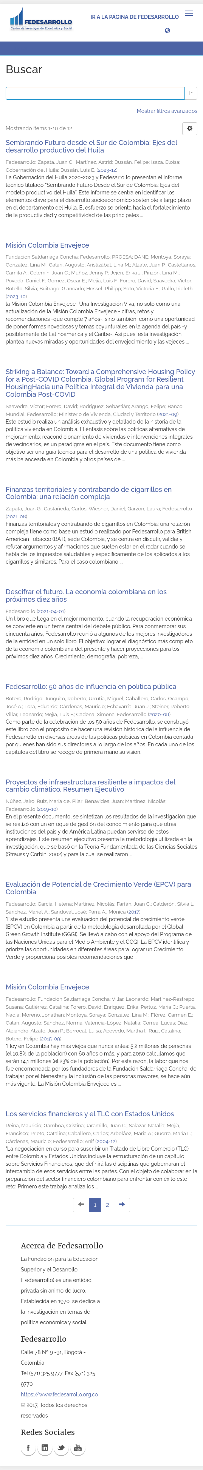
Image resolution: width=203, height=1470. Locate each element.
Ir (190, 93)
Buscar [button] (22, 48)
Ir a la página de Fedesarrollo (134, 17)
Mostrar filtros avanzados (167, 111)
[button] (167, 30)
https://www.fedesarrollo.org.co (59, 1394)
